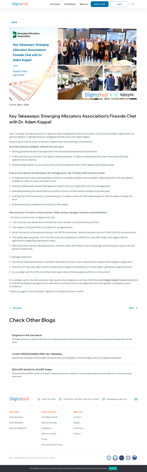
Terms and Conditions (39, 457)
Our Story (78, 416)
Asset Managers (16, 422)
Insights (77, 422)
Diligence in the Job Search (27, 335)
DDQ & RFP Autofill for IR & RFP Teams (32, 369)
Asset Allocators (16, 416)
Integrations (46, 427)
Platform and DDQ (48, 433)
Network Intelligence (17, 427)
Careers (77, 433)
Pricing (44, 438)
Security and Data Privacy (52, 444)
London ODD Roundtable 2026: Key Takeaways (37, 353)
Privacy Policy (51, 457)
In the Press (78, 427)
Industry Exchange (49, 422)
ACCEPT (113, 468)
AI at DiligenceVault (49, 416)
